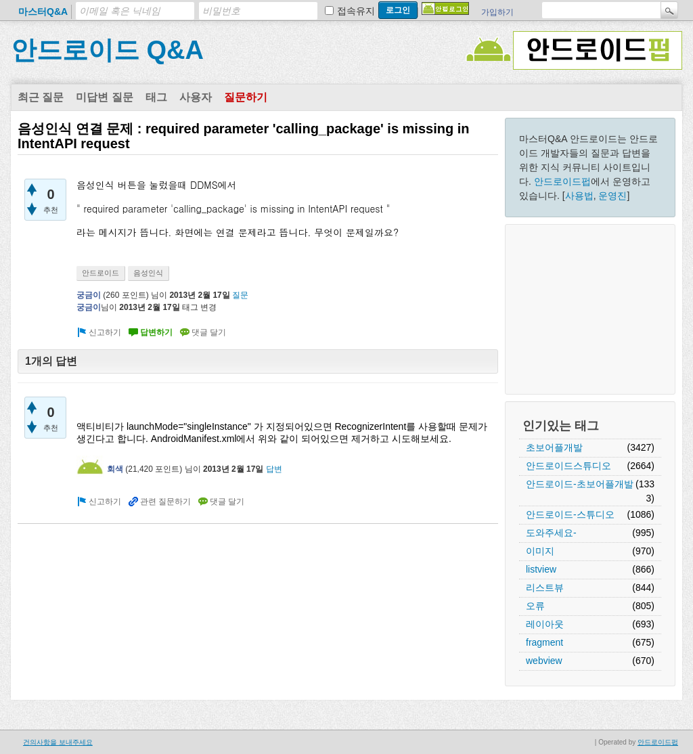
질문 (240, 295)
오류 (535, 605)
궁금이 (88, 295)
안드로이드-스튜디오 (570, 514)
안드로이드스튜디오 (568, 465)
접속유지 (356, 11)
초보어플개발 (554, 447)
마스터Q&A (43, 11)
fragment (544, 642)
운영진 (612, 195)
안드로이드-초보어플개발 (579, 484)
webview (544, 660)
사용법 (579, 195)
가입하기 (497, 12)
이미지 (540, 551)
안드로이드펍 (562, 181)
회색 (115, 469)
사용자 (195, 97)
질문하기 (245, 97)
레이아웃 (545, 624)
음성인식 (148, 273)
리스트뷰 (545, 587)
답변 (274, 469)
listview (541, 569)
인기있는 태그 (560, 426)
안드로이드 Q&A (107, 50)
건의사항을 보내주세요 (58, 742)
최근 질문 (41, 97)
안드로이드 (100, 273)
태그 (156, 97)
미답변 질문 (104, 97)
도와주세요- (551, 532)
